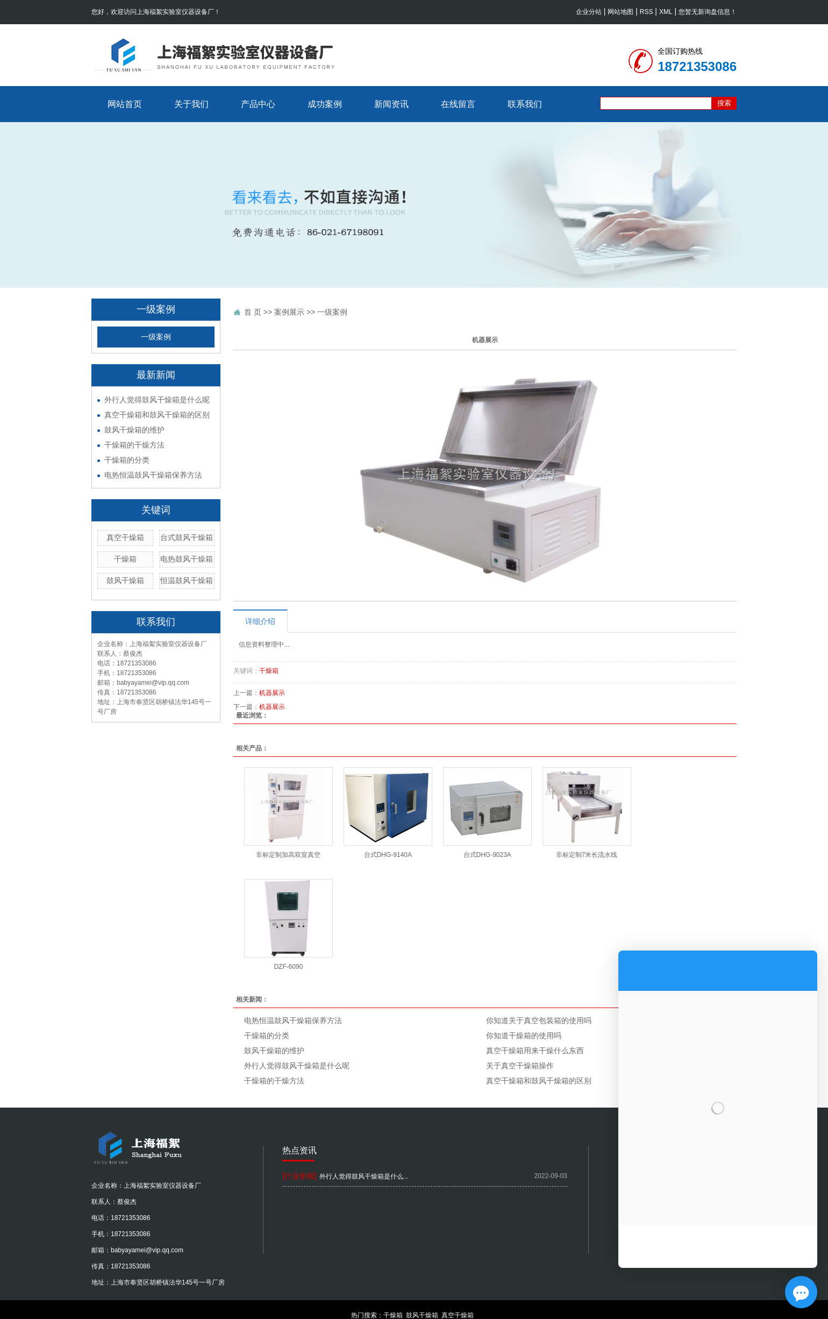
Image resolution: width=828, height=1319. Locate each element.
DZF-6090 (288, 966)
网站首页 (125, 104)
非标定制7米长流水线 (587, 855)
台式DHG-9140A (388, 855)
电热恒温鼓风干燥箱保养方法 (153, 475)
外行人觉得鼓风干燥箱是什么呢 (157, 399)
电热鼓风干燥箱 (186, 559)
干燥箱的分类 (126, 460)
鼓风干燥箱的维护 (134, 430)
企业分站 (589, 12)
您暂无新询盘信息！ (708, 12)
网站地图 (620, 12)
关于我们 (191, 104)
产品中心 (258, 104)
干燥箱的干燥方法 (134, 445)
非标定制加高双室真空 (288, 855)
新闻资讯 (391, 104)
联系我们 (525, 104)
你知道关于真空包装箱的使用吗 (538, 1020)
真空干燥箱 (125, 537)
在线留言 (458, 104)
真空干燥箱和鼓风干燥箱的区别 (157, 414)
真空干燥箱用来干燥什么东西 (535, 1050)
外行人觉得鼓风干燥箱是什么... (364, 1176)
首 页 (252, 312)
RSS (646, 12)
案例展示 (289, 312)
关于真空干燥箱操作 (520, 1065)
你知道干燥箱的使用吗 (523, 1035)
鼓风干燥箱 (125, 580)
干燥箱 (125, 559)
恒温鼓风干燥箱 (186, 580)
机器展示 (272, 693)
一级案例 (156, 337)
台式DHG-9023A (487, 855)
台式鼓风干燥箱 (186, 537)
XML (666, 12)
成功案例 (325, 104)
